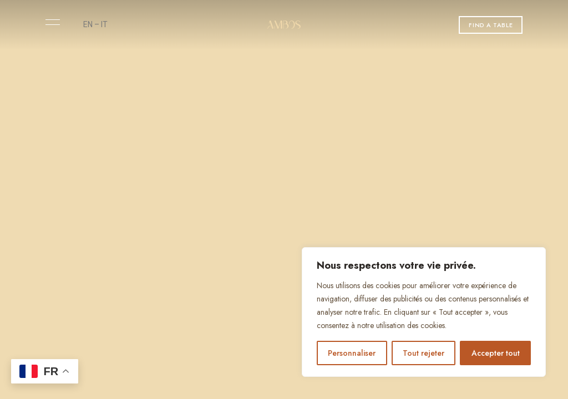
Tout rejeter (423, 353)
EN (88, 24)
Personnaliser (352, 353)
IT (104, 24)
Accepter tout (495, 353)
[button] (491, 25)
